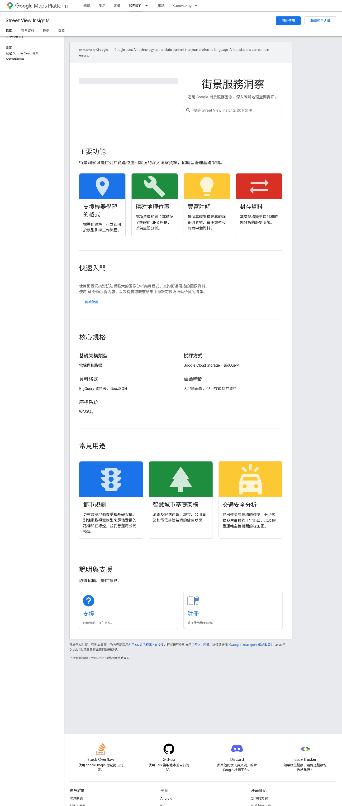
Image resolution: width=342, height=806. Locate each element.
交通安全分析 (240, 505)
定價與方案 (259, 798)
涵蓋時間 (193, 379)
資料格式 (88, 379)
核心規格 (92, 337)
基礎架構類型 (93, 356)
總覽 (86, 6)
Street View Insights (28, 21)
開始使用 (288, 21)
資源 (61, 31)
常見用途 (92, 446)
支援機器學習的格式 (100, 210)
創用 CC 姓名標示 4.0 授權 (146, 645)
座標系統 (88, 402)
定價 (117, 6)
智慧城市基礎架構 (175, 504)
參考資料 (27, 31)
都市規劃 (94, 504)
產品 (102, 6)
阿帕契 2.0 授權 (198, 645)
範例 (46, 31)
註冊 (193, 614)
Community (182, 6)
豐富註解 (199, 207)
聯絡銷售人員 (320, 21)
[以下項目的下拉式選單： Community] (197, 5)
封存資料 (251, 207)
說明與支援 (95, 570)
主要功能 (92, 152)
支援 (88, 614)
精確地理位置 (152, 207)
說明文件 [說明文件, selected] (135, 6)
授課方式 (193, 356)
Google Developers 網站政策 (251, 645)
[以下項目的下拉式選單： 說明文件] (148, 5)
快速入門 (92, 268)
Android (166, 798)
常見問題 (76, 798)
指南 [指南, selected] (9, 31)
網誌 (161, 6)
